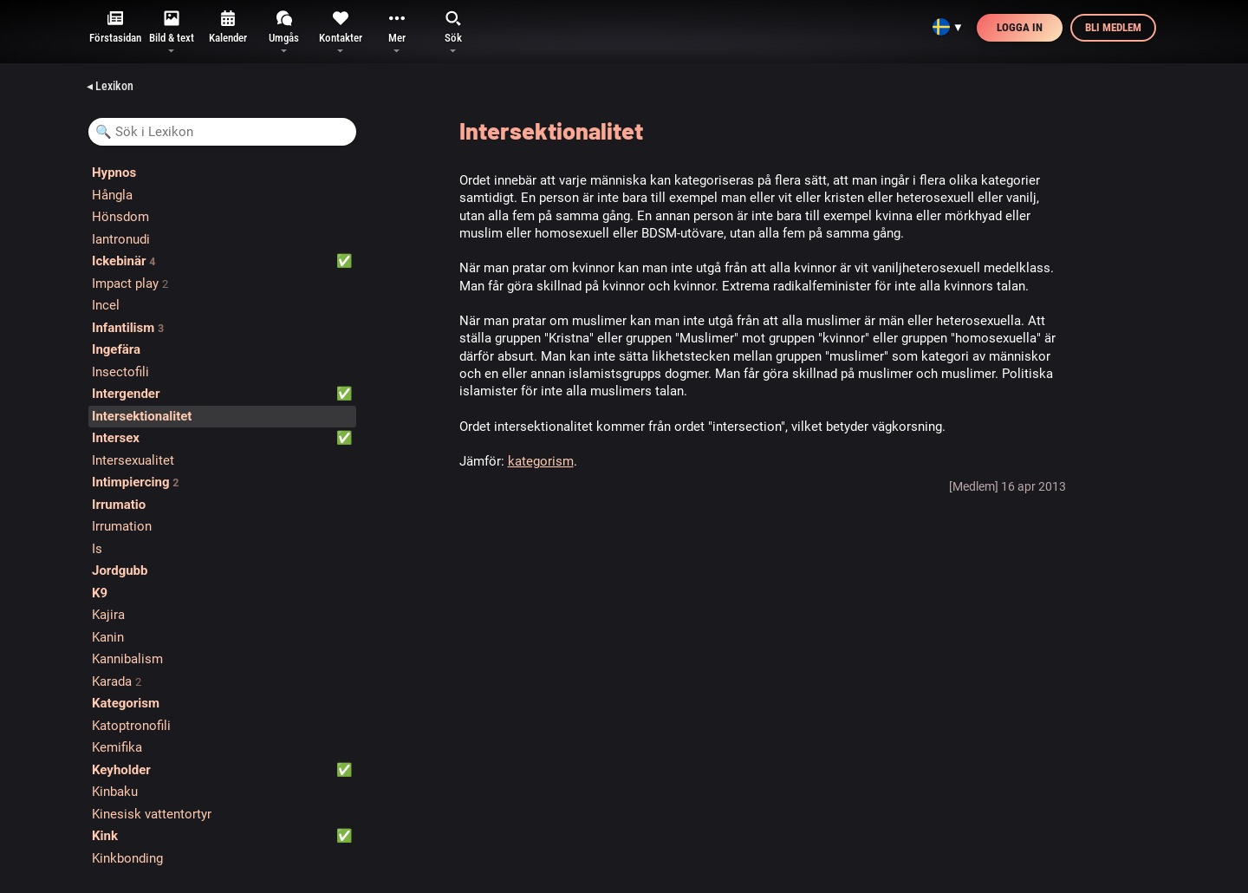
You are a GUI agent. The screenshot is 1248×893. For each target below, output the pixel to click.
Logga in (1020, 27)
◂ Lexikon (110, 86)
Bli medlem (1113, 27)
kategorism (541, 461)
